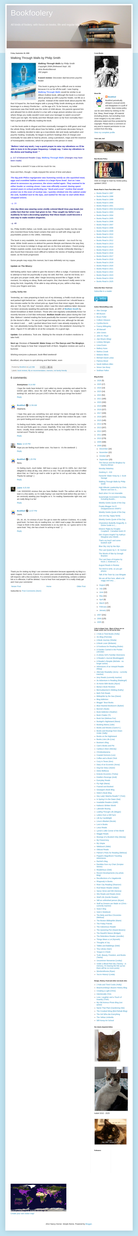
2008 (99, 446)
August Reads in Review (109, 565)
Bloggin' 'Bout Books (105, 702)
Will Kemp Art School (105, 1020)
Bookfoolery (32, 12)
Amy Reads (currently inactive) (109, 677)
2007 (99, 615)
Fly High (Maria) (103, 783)
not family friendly (60, 371)
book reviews (22, 371)
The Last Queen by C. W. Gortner (113, 550)
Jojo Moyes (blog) (104, 339)
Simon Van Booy (103, 367)
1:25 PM (32, 459)
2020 (99, 402)
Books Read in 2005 (105, 218)
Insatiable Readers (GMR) (107, 802)
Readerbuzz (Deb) (104, 870)
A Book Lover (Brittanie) (106, 643)
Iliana (19, 444)
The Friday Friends (104, 924)
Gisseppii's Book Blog (106, 790)
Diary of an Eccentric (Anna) (108, 765)
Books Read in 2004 (105, 215)
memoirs (49, 371)
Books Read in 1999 (105, 199)
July (101, 589)
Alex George (102, 310)
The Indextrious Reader (106, 927)
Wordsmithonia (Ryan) (106, 971)
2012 (99, 431)
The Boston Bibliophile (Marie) (109, 921)
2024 (99, 388)
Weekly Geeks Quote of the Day (112, 503)
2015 (99, 420)
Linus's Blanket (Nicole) (106, 821)
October (102, 456)
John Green (101, 333)
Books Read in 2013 (105, 244)
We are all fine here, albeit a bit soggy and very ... (111, 579)
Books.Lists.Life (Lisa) (106, 739)
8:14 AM (32, 385)
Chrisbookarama (103, 752)
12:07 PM (33, 511)
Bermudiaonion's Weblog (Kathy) (110, 690)
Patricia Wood (102, 361)
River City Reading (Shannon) (109, 885)
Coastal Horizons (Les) (106, 755)
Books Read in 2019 (105, 262)
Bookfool (21, 405)
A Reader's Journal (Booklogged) (110, 658)
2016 (99, 417)
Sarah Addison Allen (105, 364)
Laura (19, 488)
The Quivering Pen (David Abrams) (111, 930)
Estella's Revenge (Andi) (107, 777)
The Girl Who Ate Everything (108, 1014)
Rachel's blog (102, 861)
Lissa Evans (102, 345)
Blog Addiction (102, 699)
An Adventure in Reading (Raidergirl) (112, 680)
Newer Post (16, 586)
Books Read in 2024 (105, 278)
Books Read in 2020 (105, 266)
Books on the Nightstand (107, 736)
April (101, 599)
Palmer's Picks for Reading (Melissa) (112, 853)
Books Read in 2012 (105, 240)
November (103, 452)
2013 (99, 427)
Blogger (88, 1224)
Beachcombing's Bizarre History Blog (112, 988)
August (102, 585)
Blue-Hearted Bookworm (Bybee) (110, 706)
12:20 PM (27, 444)
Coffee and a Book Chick (107, 758)
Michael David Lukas (105, 358)
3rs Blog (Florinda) (104, 637)
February (103, 607)
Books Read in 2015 (105, 250)
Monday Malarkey (106, 468)
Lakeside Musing (104, 809)
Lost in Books (102, 824)
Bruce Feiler (102, 317)
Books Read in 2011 (105, 237)
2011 (99, 435)
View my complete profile (104, 132)
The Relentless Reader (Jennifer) (110, 936)
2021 (99, 399)
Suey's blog (101, 909)
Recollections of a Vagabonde (109, 878)
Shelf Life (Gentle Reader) (107, 897)
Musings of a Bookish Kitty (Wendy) (111, 837)
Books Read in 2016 (105, 253)
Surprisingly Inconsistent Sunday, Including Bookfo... (112, 498)
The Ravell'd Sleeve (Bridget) (109, 933)
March (102, 603)
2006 (99, 618)
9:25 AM (26, 488)
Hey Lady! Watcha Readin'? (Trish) (111, 796)
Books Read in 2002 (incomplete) (110, 209)
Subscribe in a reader (103, 291)
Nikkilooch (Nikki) (104, 846)
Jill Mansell (101, 329)
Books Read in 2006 (105, 221)
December (103, 449)
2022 (99, 395)
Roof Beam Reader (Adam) (108, 888)
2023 (99, 391)
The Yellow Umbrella (105, 1017)
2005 (99, 622)
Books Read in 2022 (105, 272)
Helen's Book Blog (104, 793)
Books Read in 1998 (105, 196)
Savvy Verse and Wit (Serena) (109, 891)
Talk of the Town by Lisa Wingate (112, 575)
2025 (99, 384)
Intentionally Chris (104, 994)
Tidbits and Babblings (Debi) (108, 946)
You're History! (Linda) (106, 974)
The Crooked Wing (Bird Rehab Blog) (112, 1011)
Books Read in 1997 (105, 193)
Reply (19, 397)
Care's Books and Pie (105, 746)
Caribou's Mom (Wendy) (107, 749)
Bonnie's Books (103, 709)
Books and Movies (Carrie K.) (109, 728)
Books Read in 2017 (105, 256)
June (101, 592)
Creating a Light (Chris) (106, 991)
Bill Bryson (101, 314)
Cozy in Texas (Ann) (105, 761)
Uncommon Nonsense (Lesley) (109, 960)
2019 (99, 406)
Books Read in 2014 (105, 247)
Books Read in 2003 (105, 212)
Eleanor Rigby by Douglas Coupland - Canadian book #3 (112, 530)
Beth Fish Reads (103, 693)
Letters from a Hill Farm (106, 815)
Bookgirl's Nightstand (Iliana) (108, 721)
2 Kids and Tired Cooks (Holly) (109, 985)
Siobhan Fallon (103, 370)
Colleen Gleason (103, 320)
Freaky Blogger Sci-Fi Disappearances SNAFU (110, 507)
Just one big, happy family (109, 516)
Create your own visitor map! (22, 1213)
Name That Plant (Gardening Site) (111, 1008)
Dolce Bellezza (103, 771)
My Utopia (101, 843)
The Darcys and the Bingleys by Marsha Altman (112, 464)
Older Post (81, 586)
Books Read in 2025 (105, 281)
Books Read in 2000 (105, 203)
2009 (99, 442)
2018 (99, 409)
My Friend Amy (103, 840)
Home (48, 586)
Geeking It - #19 (105, 472)
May (101, 596)
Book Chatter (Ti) (104, 715)
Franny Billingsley (104, 326)
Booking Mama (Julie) (106, 725)
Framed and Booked (105, 786)
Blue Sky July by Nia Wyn (109, 546)
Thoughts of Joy (103, 942)
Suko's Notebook (104, 912)
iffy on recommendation (37, 371)
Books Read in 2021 (105, 269)
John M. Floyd (102, 336)
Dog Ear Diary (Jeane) (106, 768)
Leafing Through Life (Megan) (109, 812)
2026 (99, 380)
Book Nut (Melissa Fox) (106, 718)
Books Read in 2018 (105, 259)
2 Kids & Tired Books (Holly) (108, 634)
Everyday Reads (103, 780)
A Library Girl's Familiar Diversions (111, 655)
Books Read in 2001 (105, 206)
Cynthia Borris (102, 323)
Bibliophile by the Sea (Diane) (109, 696)
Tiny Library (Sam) (104, 949)
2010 (99, 438)
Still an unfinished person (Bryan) (110, 900)
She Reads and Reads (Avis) (108, 894)
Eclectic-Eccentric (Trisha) (107, 774)
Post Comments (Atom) (31, 591)
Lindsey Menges (103, 342)
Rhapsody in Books (105, 881)
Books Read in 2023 (105, 275)
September (104, 459)
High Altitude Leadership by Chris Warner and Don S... (112, 488)
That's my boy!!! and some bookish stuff (110, 541)
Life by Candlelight (104, 818)
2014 (99, 424)
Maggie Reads (103, 834)
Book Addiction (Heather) (107, 712)
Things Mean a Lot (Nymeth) (108, 939)
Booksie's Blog (103, 742)
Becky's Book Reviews (106, 687)
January (102, 610)
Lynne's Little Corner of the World (110, 831)
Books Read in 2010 (105, 234)
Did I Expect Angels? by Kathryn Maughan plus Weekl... (112, 536)
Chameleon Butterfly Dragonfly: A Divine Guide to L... (112, 524)
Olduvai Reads (103, 849)
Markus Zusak (102, 351)
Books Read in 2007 (105, 225)
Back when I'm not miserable (111, 493)
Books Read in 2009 (105, 231)
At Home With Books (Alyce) (108, 684)
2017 (99, 413)
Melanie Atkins (103, 355)
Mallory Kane (102, 348)
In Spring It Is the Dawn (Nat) (109, 799)
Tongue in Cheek (104, 952)
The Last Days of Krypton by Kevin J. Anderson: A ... (110, 560)
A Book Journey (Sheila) (107, 640)
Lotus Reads (102, 828)
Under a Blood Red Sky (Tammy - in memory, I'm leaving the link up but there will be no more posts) (111, 966)
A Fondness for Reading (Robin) (110, 646)
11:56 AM (33, 405)
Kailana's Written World (106, 805)
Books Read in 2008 (105, 228)
